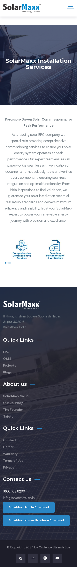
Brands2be (62, 547)
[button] (5, 263)
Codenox (45, 547)
